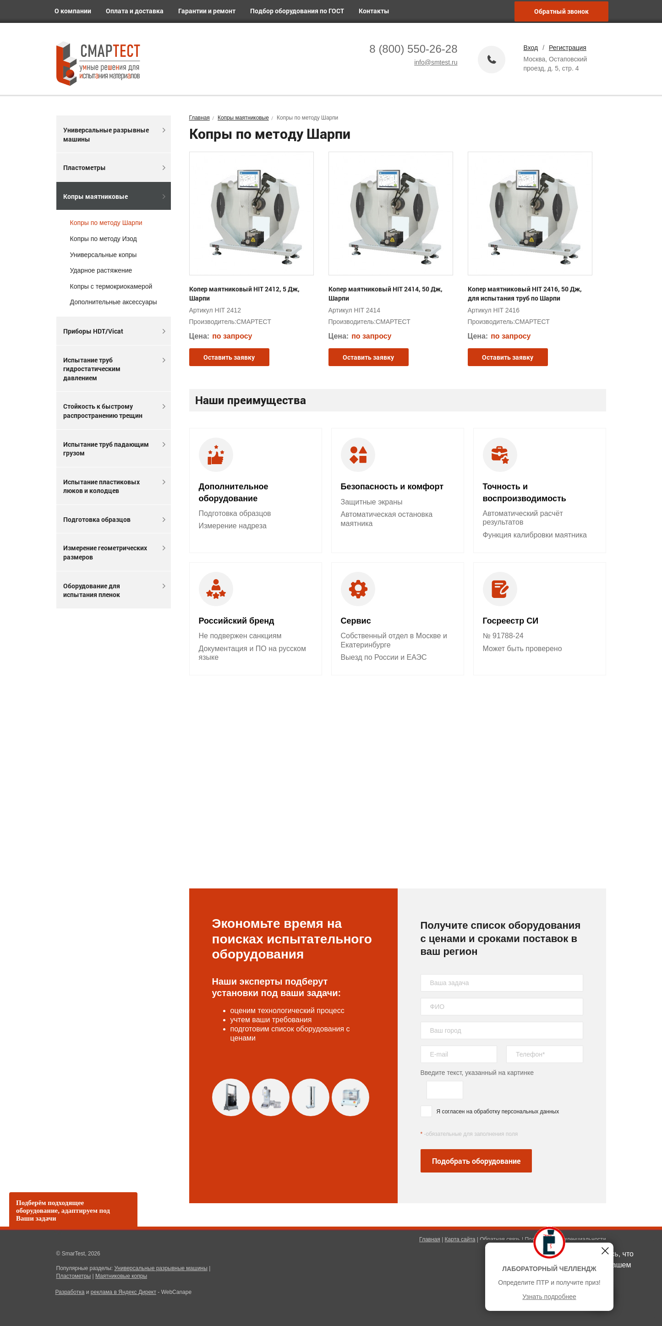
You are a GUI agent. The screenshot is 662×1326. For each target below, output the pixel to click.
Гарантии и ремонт (210, 11)
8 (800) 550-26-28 (413, 49)
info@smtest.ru (435, 62)
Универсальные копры (103, 254)
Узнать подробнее (549, 1296)
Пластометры (114, 167)
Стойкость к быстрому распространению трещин (114, 411)
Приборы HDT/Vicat (114, 331)
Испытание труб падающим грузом (114, 449)
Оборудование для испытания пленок (114, 590)
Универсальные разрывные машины (114, 134)
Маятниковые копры (121, 1276)
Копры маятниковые (114, 196)
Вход (531, 47)
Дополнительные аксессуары (113, 302)
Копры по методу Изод (103, 238)
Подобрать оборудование (476, 1161)
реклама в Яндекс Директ (123, 1292)
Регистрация (567, 47)
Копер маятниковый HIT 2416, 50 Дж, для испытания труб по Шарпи (525, 294)
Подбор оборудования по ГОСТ (300, 11)
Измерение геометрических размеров (114, 552)
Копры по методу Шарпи (106, 222)
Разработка (70, 1292)
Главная (429, 1239)
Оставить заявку (229, 357)
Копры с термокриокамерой (111, 286)
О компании (76, 11)
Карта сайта (460, 1239)
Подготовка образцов (114, 519)
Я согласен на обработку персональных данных (498, 1111)
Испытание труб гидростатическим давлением (114, 369)
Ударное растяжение (101, 270)
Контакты (378, 11)
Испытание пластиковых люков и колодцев (114, 486)
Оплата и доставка (138, 11)
